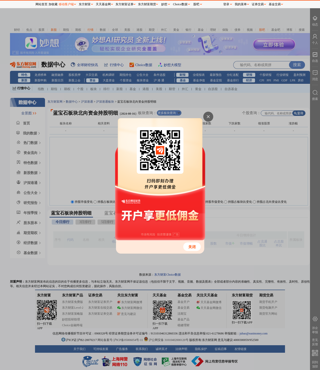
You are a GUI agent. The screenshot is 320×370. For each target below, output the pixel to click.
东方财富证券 (125, 4)
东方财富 (85, 4)
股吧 (196, 4)
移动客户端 (66, 4)
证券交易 (258, 4)
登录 (226, 4)
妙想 (164, 4)
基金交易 (275, 4)
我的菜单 (241, 4)
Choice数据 (180, 4)
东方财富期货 (147, 4)
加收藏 (53, 4)
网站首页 (42, 4)
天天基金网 (103, 4)
